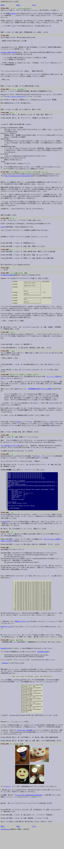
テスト (38, 460)
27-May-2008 (5, 35)
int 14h (3, 227)
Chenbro (13, 13)
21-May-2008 (5, 249)
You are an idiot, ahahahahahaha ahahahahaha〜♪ (29, 813)
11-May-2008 (5, 458)
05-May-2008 (5, 552)
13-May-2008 (5, 379)
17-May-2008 (5, 337)
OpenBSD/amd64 (42, 664)
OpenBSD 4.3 (5, 660)
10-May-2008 (5, 517)
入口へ (34, 5)
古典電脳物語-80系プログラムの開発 (39, 393)
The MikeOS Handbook (7, 275)
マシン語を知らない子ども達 (10, 450)
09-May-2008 (5, 536)
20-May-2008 (5, 268)
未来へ (3, 5)
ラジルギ (9, 638)
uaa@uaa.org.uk (5, 847)
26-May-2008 (5, 89)
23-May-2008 (5, 218)
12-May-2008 (5, 439)
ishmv (18, 426)
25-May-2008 (5, 112)
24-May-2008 (5, 172)
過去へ (18, 5)
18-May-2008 (5, 273)
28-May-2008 (5, 8)
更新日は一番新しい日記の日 (20, 847)
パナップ (8, 804)
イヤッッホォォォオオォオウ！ (16, 96)
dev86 (5, 526)
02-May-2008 (5, 762)
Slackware (5, 675)
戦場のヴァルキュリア (22, 633)
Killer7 (3, 638)
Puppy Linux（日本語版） (26, 748)
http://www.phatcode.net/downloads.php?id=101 (19, 176)
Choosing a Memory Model (9, 52)
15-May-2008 (5, 355)
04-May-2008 (5, 652)
